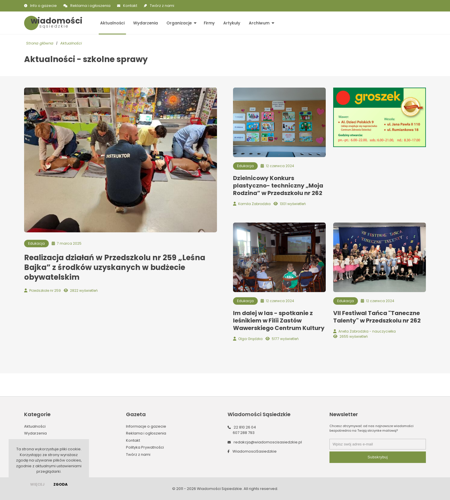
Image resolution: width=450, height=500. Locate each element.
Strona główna (39, 43)
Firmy (209, 23)
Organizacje (179, 23)
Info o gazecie (43, 5)
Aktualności (112, 23)
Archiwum (259, 23)
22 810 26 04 (245, 427)
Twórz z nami (162, 5)
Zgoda (60, 484)
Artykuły (231, 23)
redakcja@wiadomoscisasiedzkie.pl (268, 442)
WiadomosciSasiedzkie (254, 451)
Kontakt (130, 5)
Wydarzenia (145, 23)
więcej (37, 484)
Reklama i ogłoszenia (90, 5)
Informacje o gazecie (146, 426)
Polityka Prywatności (145, 447)
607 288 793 (244, 432)
